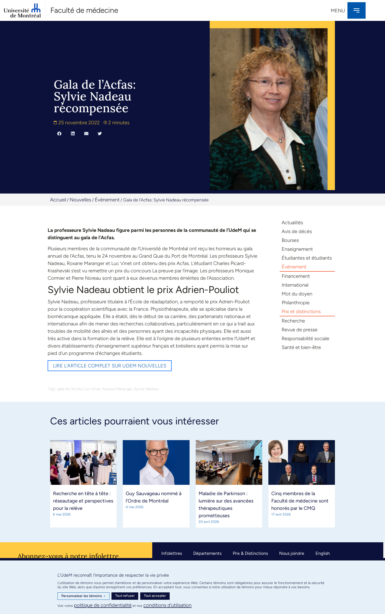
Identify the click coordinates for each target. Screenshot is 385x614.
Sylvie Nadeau (146, 389)
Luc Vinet (92, 389)
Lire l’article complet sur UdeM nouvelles (109, 366)
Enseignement (297, 249)
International (295, 285)
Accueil (58, 200)
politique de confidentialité (103, 605)
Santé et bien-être (301, 347)
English (323, 553)
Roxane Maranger (117, 389)
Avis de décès (297, 231)
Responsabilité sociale (305, 338)
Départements (207, 553)
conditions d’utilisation (167, 605)
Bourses (290, 240)
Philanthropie (296, 303)
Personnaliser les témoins (83, 596)
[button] (59, 133)
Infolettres (171, 553)
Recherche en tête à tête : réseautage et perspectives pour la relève (83, 500)
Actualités (292, 222)
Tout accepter (155, 596)
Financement (296, 276)
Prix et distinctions (301, 311)
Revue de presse (299, 330)
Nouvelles (80, 200)
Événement (107, 200)
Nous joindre (291, 553)
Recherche (293, 321)
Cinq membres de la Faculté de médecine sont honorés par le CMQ (300, 500)
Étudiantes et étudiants (307, 258)
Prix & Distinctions (250, 553)
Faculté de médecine (84, 10)
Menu (338, 11)
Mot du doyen (297, 294)
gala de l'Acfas (69, 389)
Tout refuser (125, 596)
